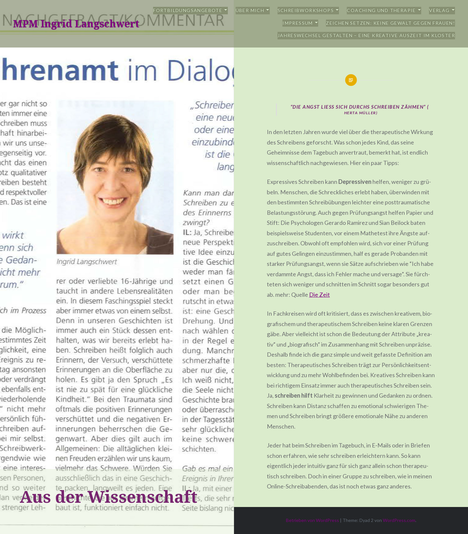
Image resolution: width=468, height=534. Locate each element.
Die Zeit (319, 294)
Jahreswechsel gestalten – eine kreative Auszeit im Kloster (366, 35)
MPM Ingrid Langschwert (76, 23)
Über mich (250, 10)
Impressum (297, 23)
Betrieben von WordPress (312, 520)
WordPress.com (399, 520)
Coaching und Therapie (381, 10)
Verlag (439, 10)
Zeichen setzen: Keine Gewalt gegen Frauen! (390, 23)
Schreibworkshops (306, 10)
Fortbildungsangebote (187, 10)
